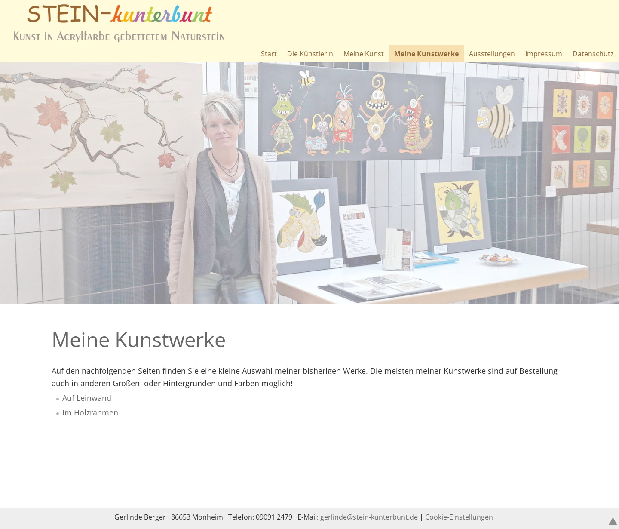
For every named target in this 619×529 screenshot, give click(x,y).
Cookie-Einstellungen (459, 517)
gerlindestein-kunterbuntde (369, 517)
